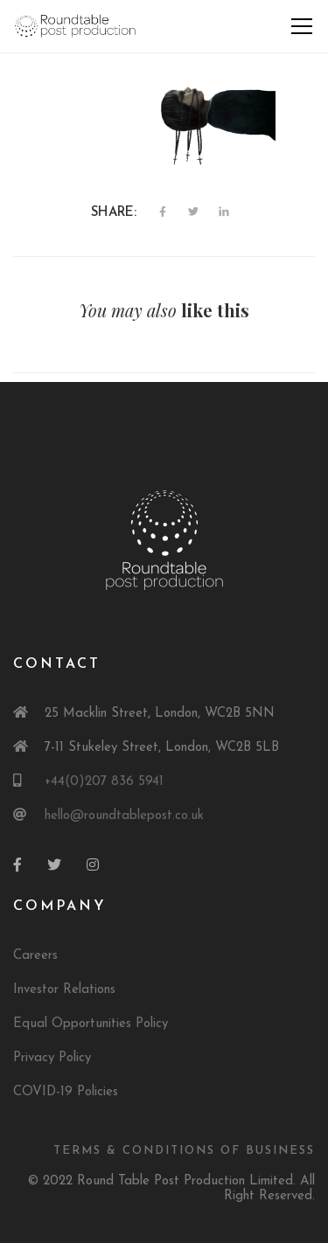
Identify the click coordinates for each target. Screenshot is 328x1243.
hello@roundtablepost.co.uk (124, 816)
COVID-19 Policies (65, 1092)
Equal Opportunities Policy (90, 1024)
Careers (35, 955)
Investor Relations (64, 989)
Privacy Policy (52, 1058)
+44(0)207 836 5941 (104, 781)
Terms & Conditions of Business (184, 1150)
